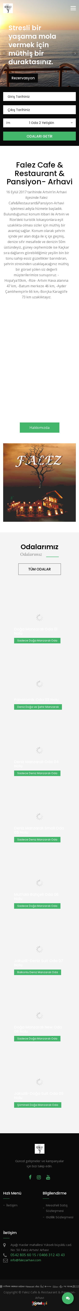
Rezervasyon (23, 78)
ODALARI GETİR (39, 136)
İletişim (11, 1205)
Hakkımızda (39, 427)
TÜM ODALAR (39, 569)
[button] (4, 53)
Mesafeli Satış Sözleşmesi (57, 1208)
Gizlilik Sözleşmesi (59, 1217)
